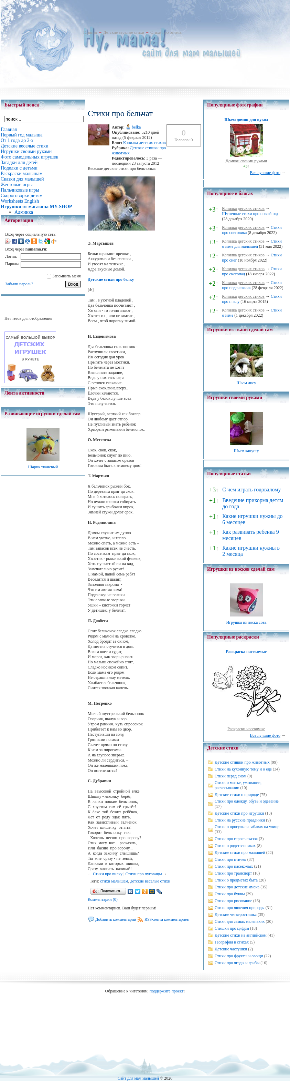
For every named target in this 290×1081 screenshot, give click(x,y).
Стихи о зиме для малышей (252, 244)
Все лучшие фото (265, 172)
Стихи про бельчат (166, 32)
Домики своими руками (246, 161)
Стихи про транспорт (233, 873)
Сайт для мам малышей (138, 1078)
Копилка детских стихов (144, 142)
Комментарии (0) (103, 899)
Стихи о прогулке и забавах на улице (247, 826)
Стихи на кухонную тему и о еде (243, 769)
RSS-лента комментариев (166, 919)
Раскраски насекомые (246, 728)
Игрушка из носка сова (246, 622)
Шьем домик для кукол (246, 119)
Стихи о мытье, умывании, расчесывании (238, 785)
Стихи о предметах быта (236, 880)
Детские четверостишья (236, 914)
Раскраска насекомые (246, 651)
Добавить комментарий (115, 919)
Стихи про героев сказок (236, 838)
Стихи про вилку (107, 873)
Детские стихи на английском (241, 935)
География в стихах (232, 942)
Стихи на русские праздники (240, 820)
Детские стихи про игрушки (239, 813)
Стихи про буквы (230, 893)
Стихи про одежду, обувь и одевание (247, 801)
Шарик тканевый (43, 467)
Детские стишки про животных (242, 762)
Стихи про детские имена (237, 887)
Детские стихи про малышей (240, 852)
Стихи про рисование (233, 900)
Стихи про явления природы (240, 907)
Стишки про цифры (232, 928)
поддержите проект (167, 991)
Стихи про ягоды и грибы (237, 962)
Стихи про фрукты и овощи (239, 955)
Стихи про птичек (230, 859)
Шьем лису (246, 382)
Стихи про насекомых (234, 866)
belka (136, 127)
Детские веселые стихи (123, 32)
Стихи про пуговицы (143, 873)
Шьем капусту (246, 450)
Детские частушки (231, 949)
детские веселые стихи (150, 881)
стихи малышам (114, 881)
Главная (90, 32)
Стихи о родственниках (235, 845)
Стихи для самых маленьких (240, 921)
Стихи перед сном (230, 776)
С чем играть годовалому (251, 489)
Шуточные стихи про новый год (250, 213)
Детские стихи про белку (111, 279)
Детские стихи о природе (237, 794)
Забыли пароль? (19, 284)
